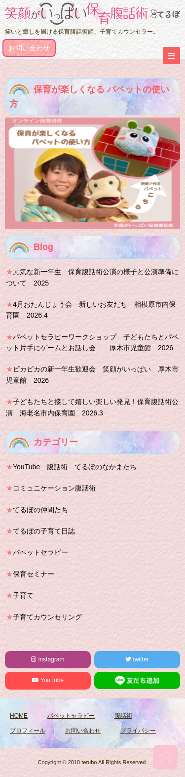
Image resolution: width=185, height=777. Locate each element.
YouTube (48, 680)
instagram (47, 659)
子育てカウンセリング (47, 617)
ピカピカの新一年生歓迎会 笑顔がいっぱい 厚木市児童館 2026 (92, 374)
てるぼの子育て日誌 (44, 531)
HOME (19, 715)
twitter (136, 659)
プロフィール (27, 730)
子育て (23, 595)
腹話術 (123, 715)
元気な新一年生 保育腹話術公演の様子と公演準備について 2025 (92, 277)
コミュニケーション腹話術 (54, 488)
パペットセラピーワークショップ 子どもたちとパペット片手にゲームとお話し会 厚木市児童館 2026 (92, 342)
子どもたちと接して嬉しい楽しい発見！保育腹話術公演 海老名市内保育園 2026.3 (92, 407)
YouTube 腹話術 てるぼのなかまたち (75, 467)
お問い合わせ (29, 48)
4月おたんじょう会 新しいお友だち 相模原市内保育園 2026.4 (91, 309)
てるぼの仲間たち (40, 510)
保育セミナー (33, 574)
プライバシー (138, 730)
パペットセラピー (40, 552)
